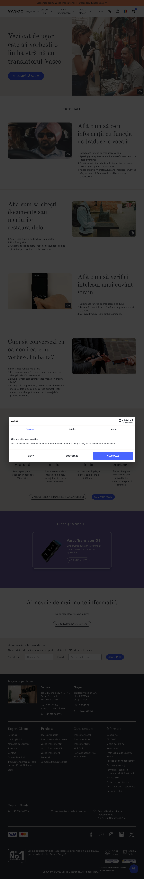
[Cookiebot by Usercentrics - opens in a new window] (121, 421)
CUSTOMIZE (72, 456)
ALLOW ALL (113, 456)
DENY (31, 456)
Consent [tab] (30, 429)
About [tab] (114, 429)
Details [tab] (72, 429)
